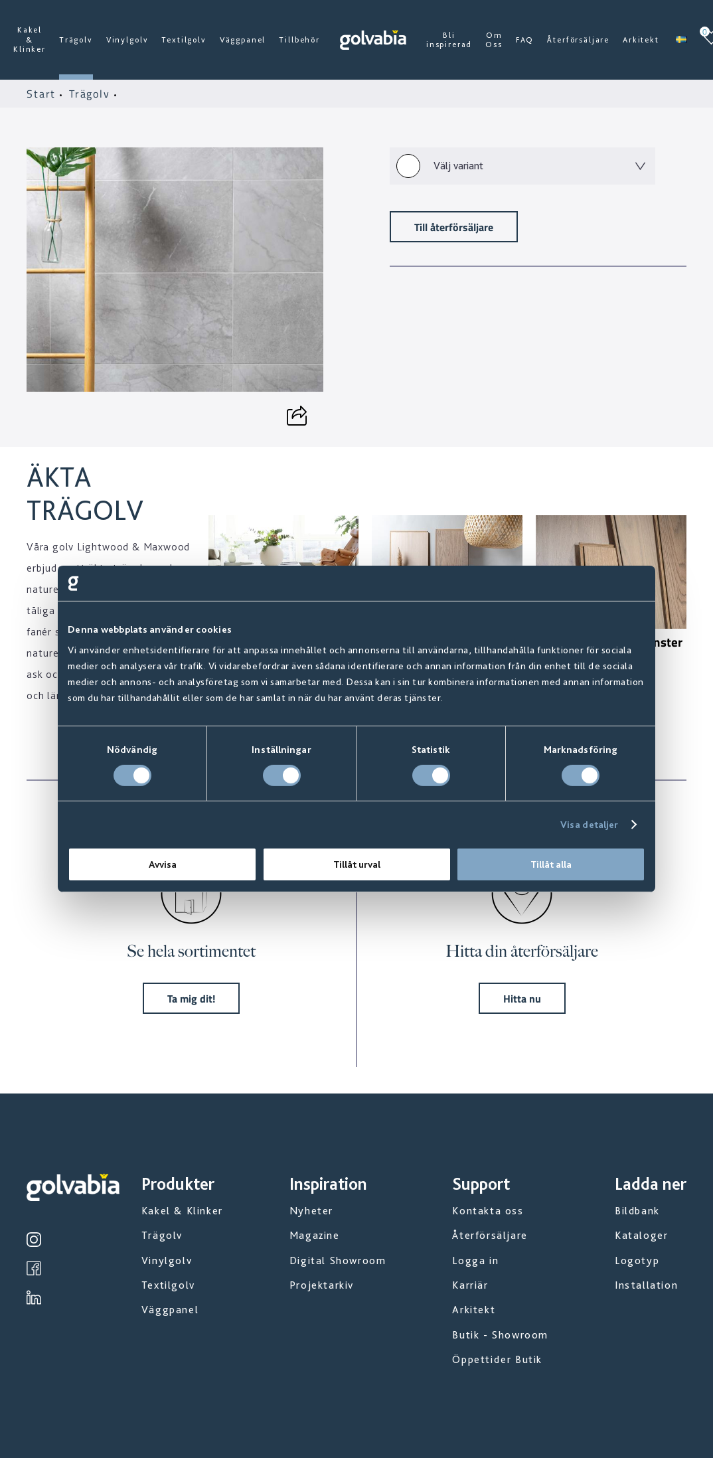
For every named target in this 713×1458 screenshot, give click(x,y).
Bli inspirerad (449, 40)
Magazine (314, 1235)
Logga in (475, 1260)
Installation (646, 1285)
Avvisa (163, 864)
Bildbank (637, 1210)
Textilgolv (183, 39)
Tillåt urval (356, 864)
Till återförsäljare (453, 226)
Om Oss (494, 40)
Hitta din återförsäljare (521, 951)
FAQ (525, 39)
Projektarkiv (321, 1285)
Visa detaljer (589, 825)
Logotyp (637, 1260)
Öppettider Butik (497, 1359)
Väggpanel (243, 39)
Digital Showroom (337, 1260)
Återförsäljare (578, 39)
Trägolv (76, 39)
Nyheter (311, 1210)
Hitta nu (522, 998)
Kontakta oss (487, 1210)
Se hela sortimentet (191, 951)
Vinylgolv (127, 39)
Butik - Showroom (500, 1335)
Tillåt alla (551, 864)
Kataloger (641, 1235)
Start (43, 93)
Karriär (470, 1285)
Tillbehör (299, 39)
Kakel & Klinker (29, 39)
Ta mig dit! (191, 998)
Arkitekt (641, 39)
